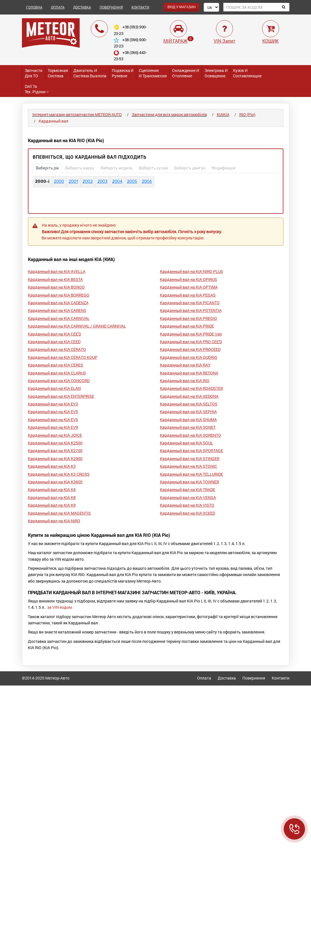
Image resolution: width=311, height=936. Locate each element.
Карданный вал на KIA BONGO (56, 287)
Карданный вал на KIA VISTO (187, 505)
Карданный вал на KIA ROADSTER (191, 388)
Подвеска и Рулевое (122, 73)
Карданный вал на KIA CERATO (57, 349)
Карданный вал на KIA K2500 (55, 443)
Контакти (280, 678)
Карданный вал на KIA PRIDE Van (191, 334)
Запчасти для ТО (33, 73)
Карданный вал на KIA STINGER (189, 458)
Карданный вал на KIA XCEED (187, 513)
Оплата (204, 678)
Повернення (253, 678)
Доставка (227, 678)
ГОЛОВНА (34, 7)
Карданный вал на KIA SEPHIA (188, 411)
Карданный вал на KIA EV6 (53, 419)
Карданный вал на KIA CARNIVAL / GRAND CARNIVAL (77, 326)
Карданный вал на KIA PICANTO (190, 302)
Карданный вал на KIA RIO (184, 380)
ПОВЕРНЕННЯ (111, 7)
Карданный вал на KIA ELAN (54, 388)
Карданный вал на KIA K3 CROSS (59, 474)
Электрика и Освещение (216, 73)
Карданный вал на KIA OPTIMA (189, 287)
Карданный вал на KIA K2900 (55, 458)
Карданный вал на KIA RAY (185, 365)
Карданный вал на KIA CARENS (57, 310)
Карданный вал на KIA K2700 (55, 450)
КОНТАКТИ (140, 7)
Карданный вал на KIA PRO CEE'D (191, 341)
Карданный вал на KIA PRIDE (187, 326)
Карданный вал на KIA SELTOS (188, 404)
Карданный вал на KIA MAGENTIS (59, 513)
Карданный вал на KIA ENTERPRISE (61, 396)
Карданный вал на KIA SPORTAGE (191, 450)
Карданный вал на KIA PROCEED (190, 349)
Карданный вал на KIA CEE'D (54, 334)
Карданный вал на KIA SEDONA (189, 396)
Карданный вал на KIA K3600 (55, 481)
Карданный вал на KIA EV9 (53, 427)
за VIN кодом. (60, 607)
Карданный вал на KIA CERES (55, 365)
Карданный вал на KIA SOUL (186, 443)
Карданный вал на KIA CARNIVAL (59, 318)
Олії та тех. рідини (37, 89)
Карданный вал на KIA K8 (52, 497)
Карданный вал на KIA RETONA (189, 373)
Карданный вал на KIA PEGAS (188, 295)
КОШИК (270, 41)
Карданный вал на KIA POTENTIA (191, 310)
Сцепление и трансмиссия (153, 73)
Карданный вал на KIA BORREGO (58, 295)
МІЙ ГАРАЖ (175, 41)
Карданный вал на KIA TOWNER (189, 481)
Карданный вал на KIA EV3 (53, 404)
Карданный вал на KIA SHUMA (188, 419)
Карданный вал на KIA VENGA (188, 497)
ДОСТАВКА (82, 7)
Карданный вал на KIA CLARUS (57, 373)
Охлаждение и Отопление (185, 73)
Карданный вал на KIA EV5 (53, 411)
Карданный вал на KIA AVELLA (56, 271)
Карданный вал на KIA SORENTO (190, 435)
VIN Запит (224, 41)
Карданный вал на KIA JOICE (55, 435)
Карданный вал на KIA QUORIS (188, 357)
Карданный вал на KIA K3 (52, 466)
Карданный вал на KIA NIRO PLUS (191, 271)
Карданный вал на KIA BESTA (55, 279)
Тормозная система (58, 73)
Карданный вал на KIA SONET (188, 427)
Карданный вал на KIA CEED (54, 341)
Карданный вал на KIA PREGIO (188, 318)
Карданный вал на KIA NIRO (54, 520)
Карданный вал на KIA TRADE (187, 489)
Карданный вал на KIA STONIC (188, 466)
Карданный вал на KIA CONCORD (59, 380)
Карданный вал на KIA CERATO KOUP (62, 357)
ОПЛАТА (58, 7)
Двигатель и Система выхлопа (90, 73)
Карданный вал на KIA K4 (52, 489)
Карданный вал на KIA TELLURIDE (191, 474)
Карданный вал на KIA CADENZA (58, 302)
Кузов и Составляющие (247, 73)
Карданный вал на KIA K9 (52, 505)
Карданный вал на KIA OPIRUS (188, 279)
